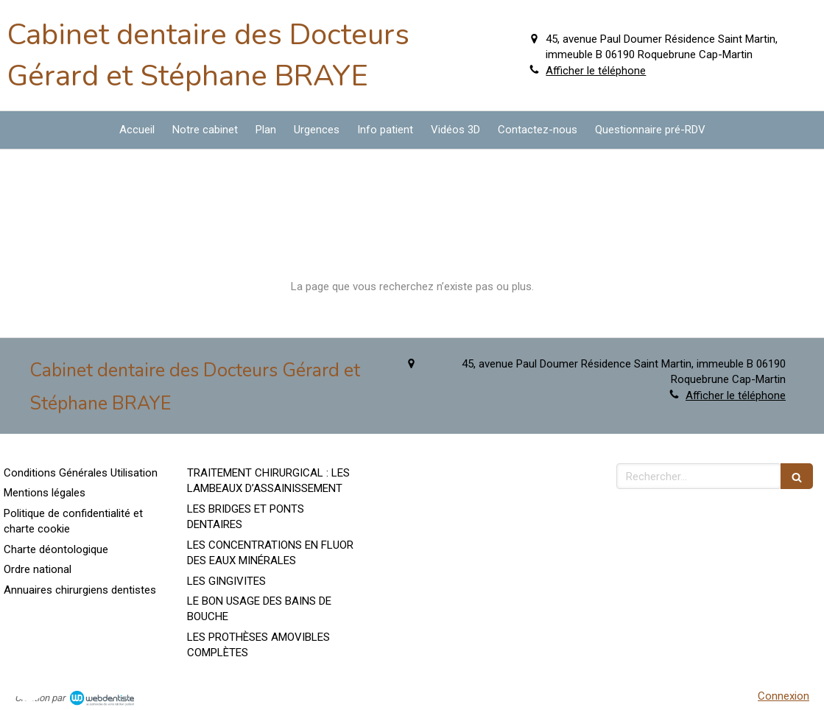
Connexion (783, 696)
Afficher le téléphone (596, 70)
